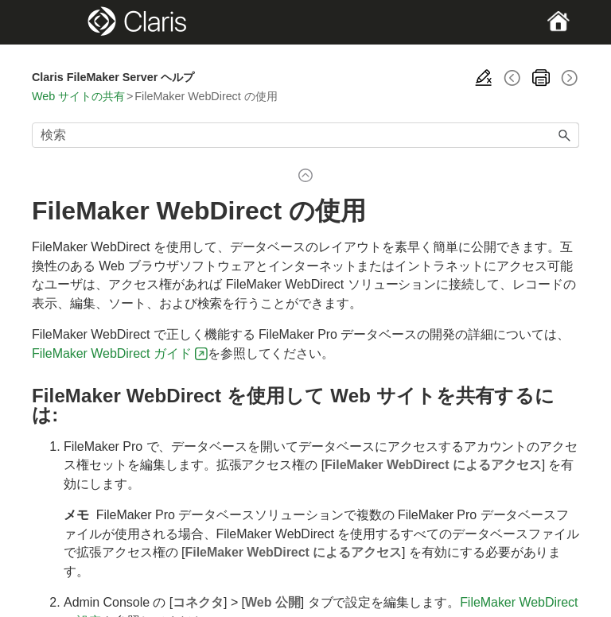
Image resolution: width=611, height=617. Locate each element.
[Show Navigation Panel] (58, 22)
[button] (565, 135)
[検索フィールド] (305, 135)
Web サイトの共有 (78, 96)
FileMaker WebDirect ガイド (112, 353)
